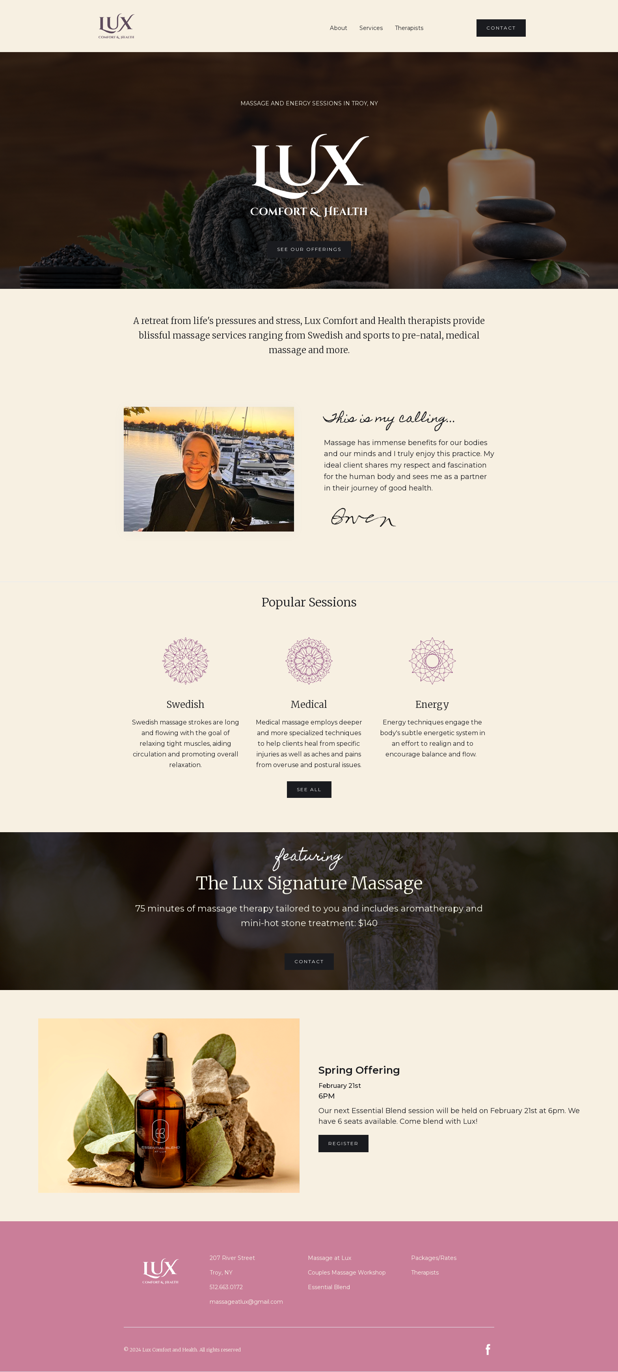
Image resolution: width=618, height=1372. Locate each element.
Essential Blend (329, 1287)
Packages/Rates (433, 1258)
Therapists (409, 28)
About (338, 28)
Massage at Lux (329, 1258)
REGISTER (343, 1143)
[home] (116, 26)
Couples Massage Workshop (347, 1272)
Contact (309, 961)
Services (371, 28)
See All (309, 789)
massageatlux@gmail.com (246, 1301)
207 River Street (232, 1258)
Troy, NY (221, 1272)
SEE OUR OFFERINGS (309, 249)
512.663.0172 (226, 1287)
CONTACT (501, 28)
